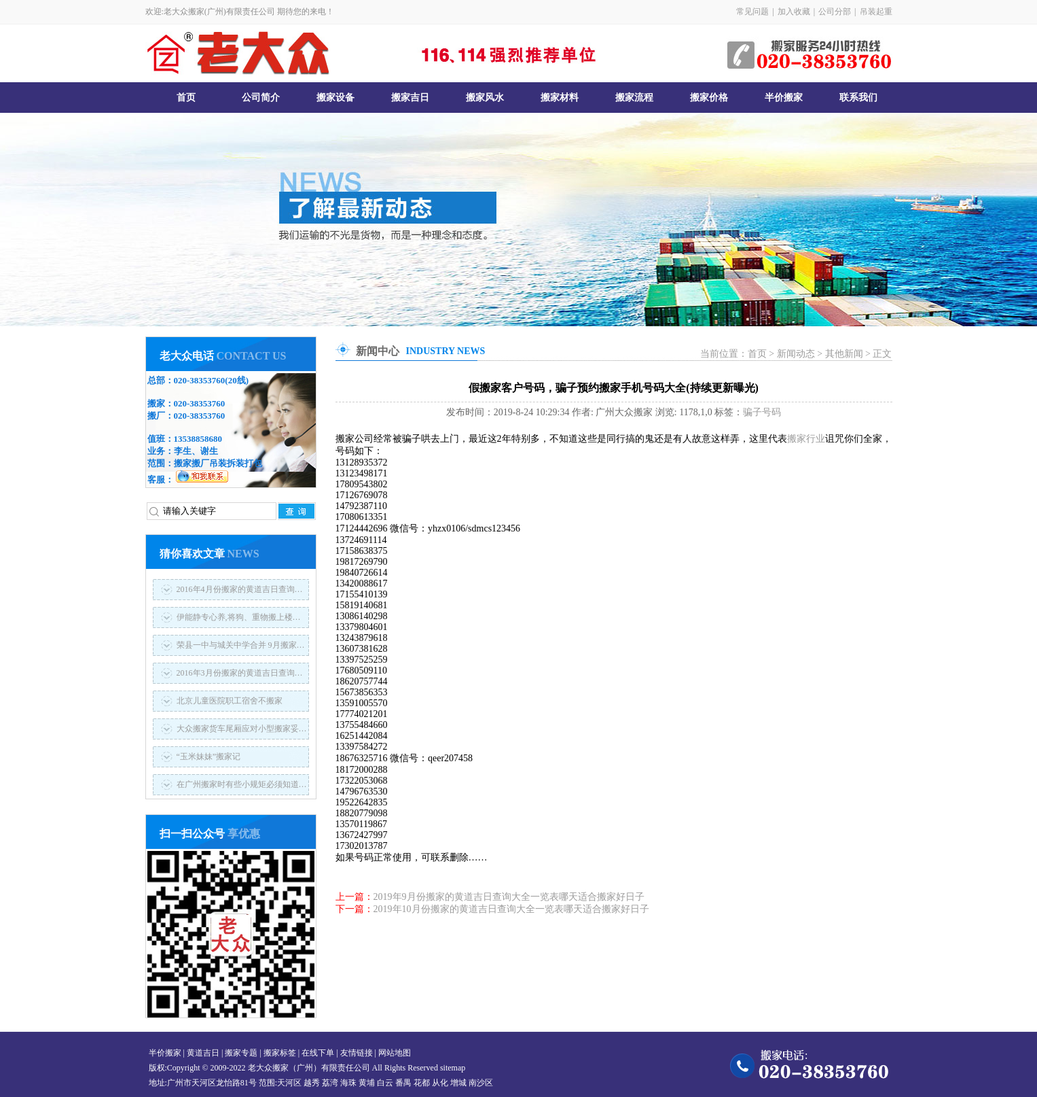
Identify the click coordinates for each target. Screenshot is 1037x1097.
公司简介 (261, 97)
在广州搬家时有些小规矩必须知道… (242, 784)
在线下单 (318, 1053)
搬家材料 (560, 97)
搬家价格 (709, 97)
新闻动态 (796, 354)
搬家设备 (335, 97)
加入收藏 (794, 11)
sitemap (452, 1068)
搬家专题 (241, 1053)
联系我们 (858, 97)
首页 (186, 97)
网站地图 (394, 1053)
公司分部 (834, 11)
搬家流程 (634, 97)
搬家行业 (806, 439)
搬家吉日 (410, 97)
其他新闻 (844, 354)
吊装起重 (876, 11)
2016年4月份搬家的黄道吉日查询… (240, 589)
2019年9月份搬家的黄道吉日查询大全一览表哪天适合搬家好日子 (509, 897)
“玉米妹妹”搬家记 (209, 756)
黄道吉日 (203, 1053)
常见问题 (752, 11)
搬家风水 (485, 97)
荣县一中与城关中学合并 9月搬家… (241, 645)
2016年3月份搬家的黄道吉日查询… (240, 673)
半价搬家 (784, 97)
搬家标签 (279, 1053)
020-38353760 (199, 380)
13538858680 (198, 439)
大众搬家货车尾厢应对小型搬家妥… (242, 728)
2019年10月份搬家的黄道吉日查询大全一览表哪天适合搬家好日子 (511, 909)
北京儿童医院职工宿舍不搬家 (230, 701)
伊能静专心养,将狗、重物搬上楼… (239, 617)
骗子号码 (762, 412)
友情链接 (356, 1053)
